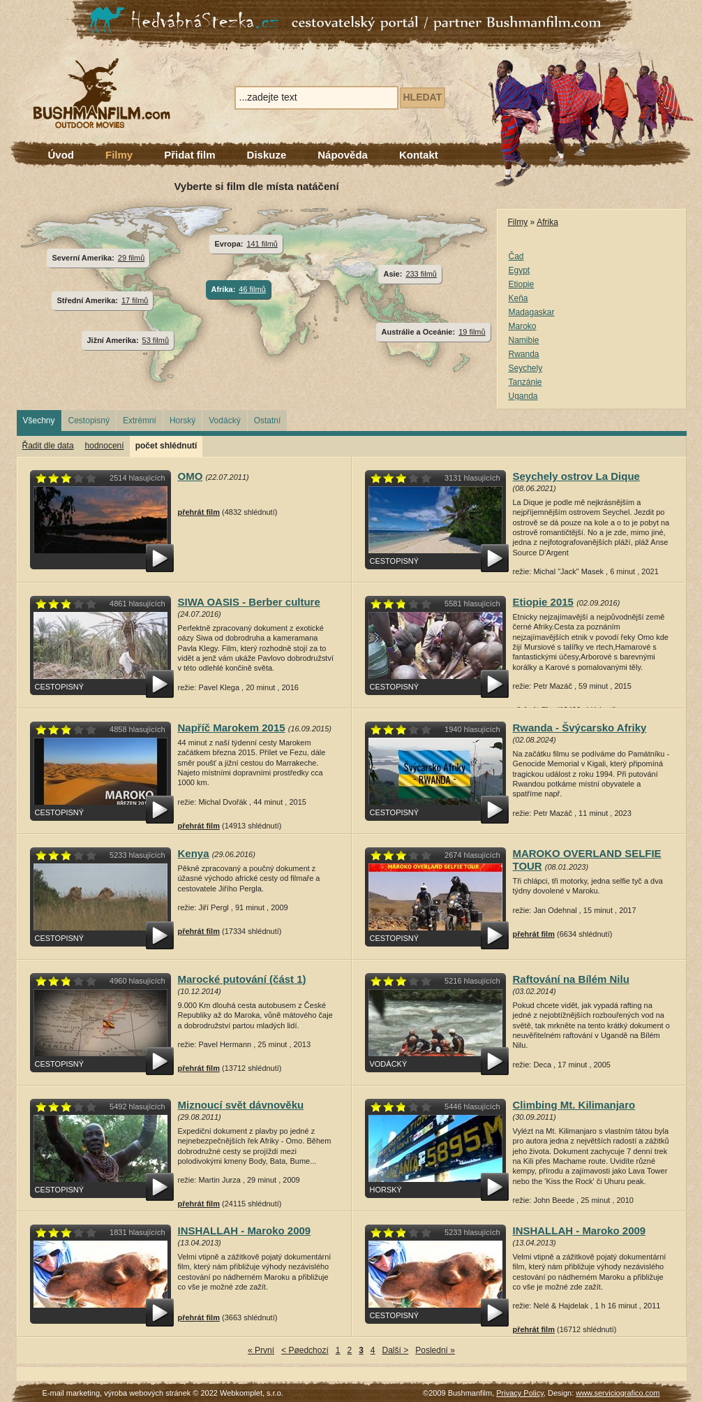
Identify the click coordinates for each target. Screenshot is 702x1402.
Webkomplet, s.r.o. (251, 1393)
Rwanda (524, 354)
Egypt (519, 270)
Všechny (39, 420)
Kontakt (418, 155)
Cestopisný (89, 420)
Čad (516, 256)
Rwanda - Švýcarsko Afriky (580, 727)
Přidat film (189, 155)
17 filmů (134, 300)
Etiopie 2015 (543, 602)
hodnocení (104, 446)
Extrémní (139, 420)
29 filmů (131, 258)
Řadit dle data (48, 446)
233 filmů (421, 274)
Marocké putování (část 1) (242, 979)
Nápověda (343, 155)
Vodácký (224, 420)
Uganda (523, 396)
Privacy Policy (520, 1393)
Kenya (193, 853)
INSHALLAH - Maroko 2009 (244, 1230)
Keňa (518, 298)
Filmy (119, 155)
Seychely (526, 368)
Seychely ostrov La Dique (576, 476)
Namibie (524, 340)
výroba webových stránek (147, 1393)
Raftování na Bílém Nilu (571, 979)
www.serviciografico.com (617, 1393)
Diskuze (267, 155)
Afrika (547, 222)
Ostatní (267, 420)
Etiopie (522, 284)
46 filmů (252, 289)
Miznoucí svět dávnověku (241, 1105)
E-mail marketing (71, 1393)
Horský (182, 420)
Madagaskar (532, 312)
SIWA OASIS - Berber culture (249, 602)
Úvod (61, 155)
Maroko (523, 326)
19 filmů (471, 332)
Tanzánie (525, 382)
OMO (190, 476)
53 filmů (155, 340)
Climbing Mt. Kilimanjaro (574, 1105)
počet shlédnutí (166, 446)
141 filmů (262, 244)
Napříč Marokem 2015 (231, 727)
